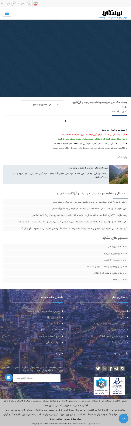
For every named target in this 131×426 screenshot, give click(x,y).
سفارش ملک (53, 324)
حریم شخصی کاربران (115, 330)
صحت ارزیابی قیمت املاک (112, 336)
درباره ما (121, 317)
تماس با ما (120, 311)
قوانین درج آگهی (117, 342)
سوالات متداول (52, 342)
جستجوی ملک (53, 317)
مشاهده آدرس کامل (50, 330)
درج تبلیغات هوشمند (49, 336)
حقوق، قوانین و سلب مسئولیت (110, 324)
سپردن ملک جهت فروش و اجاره (44, 311)
